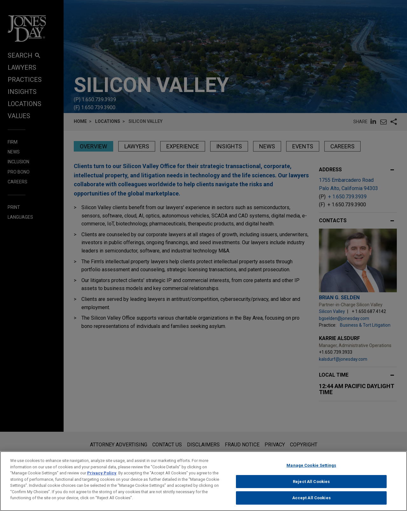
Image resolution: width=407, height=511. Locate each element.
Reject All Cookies (311, 486)
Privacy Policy (101, 478)
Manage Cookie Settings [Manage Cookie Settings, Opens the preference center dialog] (311, 470)
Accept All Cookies (311, 502)
